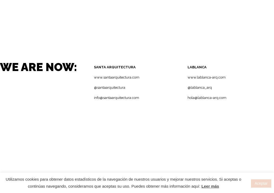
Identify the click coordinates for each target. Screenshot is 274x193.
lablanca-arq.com (212, 98)
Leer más (210, 186)
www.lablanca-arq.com (207, 77)
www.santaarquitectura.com (116, 77)
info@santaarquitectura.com (116, 98)
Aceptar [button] (261, 183)
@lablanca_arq (200, 88)
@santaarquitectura (109, 88)
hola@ (193, 98)
